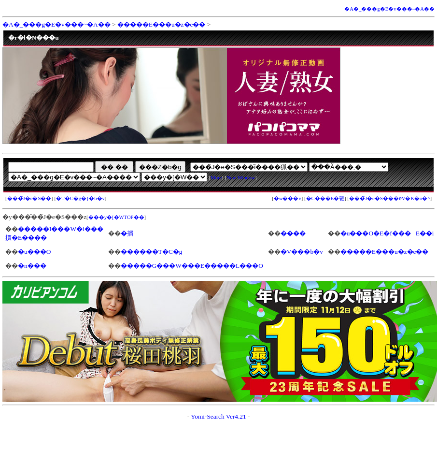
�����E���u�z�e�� (161, 24)
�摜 (127, 233)
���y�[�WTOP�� (116, 217)
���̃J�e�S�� (29, 198)
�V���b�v (302, 251)
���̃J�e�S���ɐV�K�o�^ (389, 198)
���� (293, 233)
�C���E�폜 (325, 198)
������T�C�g (152, 251)
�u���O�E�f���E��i (387, 233)
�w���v (287, 198)
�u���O (34, 251)
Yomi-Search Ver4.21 (218, 416)
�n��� (32, 265)
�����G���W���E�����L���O (192, 265)
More (216, 177)
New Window (240, 177)
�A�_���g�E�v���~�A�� (389, 9)
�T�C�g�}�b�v (80, 198)
